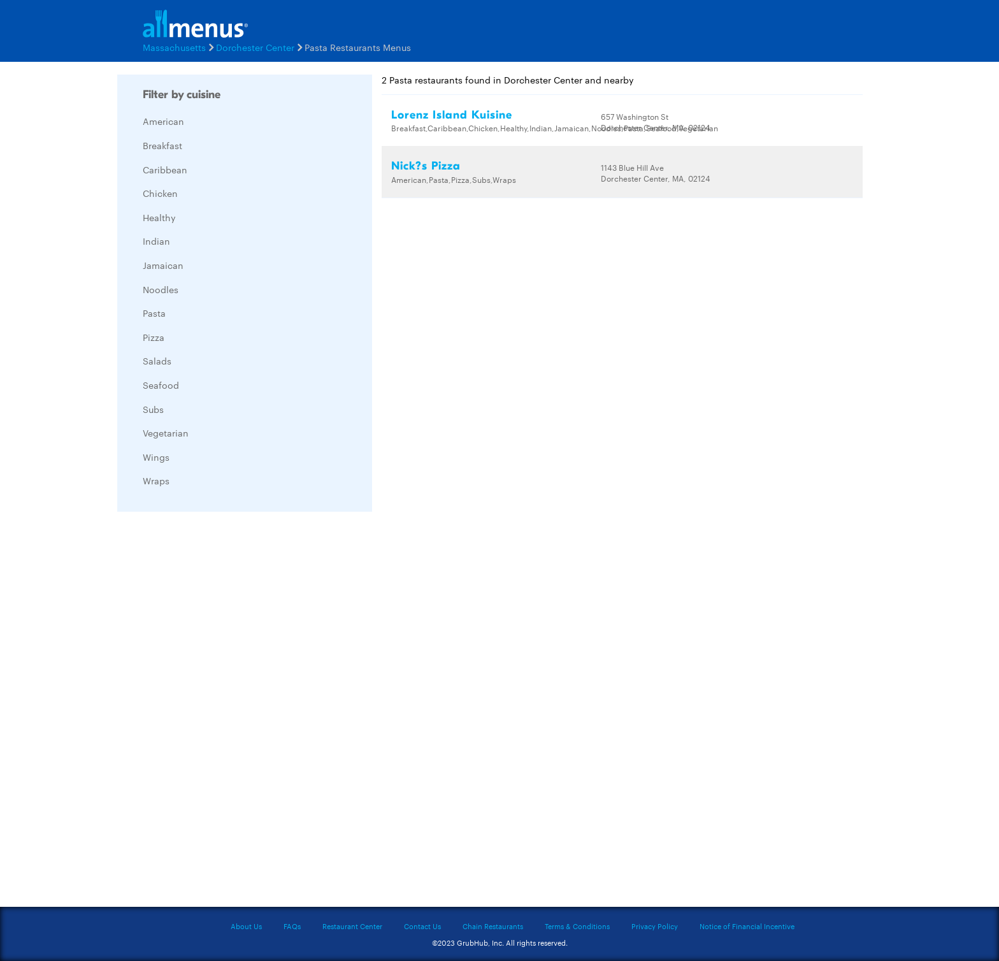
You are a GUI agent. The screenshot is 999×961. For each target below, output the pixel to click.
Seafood (161, 385)
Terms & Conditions (577, 926)
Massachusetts (174, 47)
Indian (156, 241)
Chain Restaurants (493, 926)
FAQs (292, 926)
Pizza (153, 337)
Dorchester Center (255, 47)
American (163, 121)
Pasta (154, 313)
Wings (156, 457)
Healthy (159, 217)
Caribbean (165, 169)
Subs (153, 409)
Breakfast (162, 145)
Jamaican (163, 265)
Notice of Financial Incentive (747, 926)
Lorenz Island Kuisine (451, 115)
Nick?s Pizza (426, 166)
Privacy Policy (654, 926)
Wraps (156, 480)
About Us (246, 926)
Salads (157, 360)
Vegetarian (166, 432)
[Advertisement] (212, 712)
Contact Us (422, 926)
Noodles (160, 289)
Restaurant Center (352, 926)
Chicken (160, 193)
